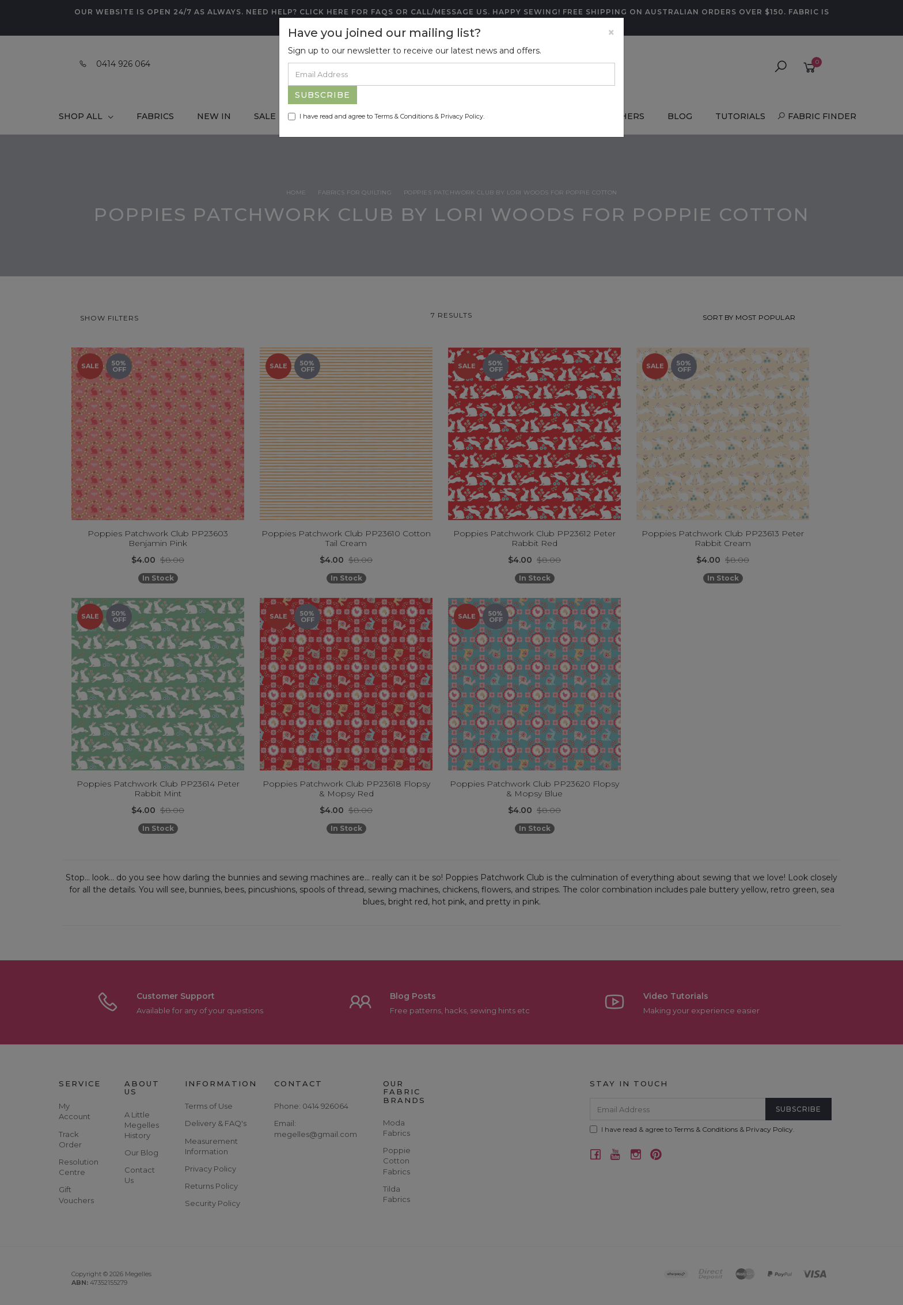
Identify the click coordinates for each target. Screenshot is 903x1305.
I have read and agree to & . (386, 116)
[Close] (611, 32)
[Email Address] (451, 74)
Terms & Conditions (403, 116)
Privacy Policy (462, 116)
